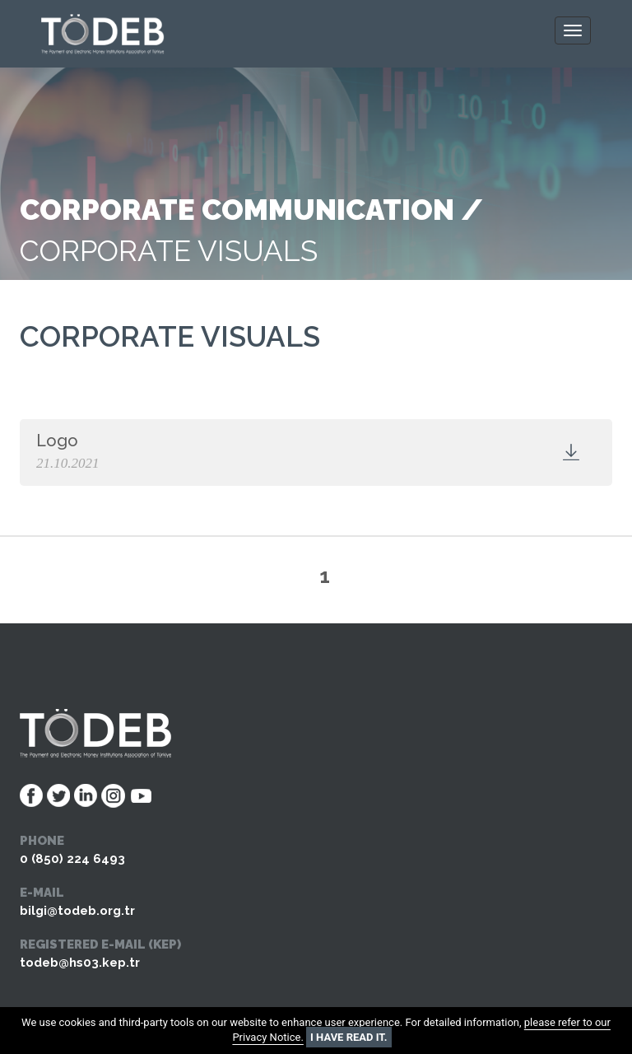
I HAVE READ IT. (349, 1037)
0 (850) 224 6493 (72, 858)
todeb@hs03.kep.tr (80, 962)
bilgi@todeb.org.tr (77, 910)
